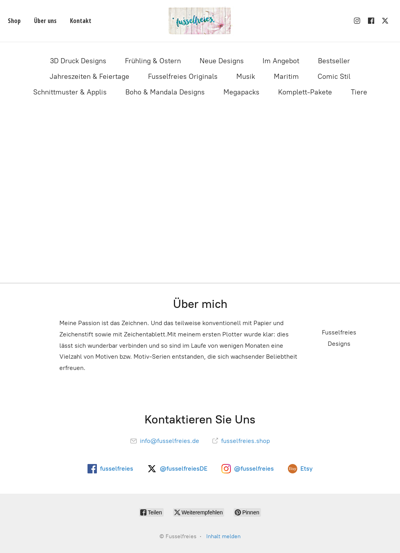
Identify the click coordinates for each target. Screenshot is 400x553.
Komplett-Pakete (305, 92)
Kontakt (80, 20)
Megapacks (241, 92)
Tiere (359, 92)
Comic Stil (334, 76)
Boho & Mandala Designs (165, 92)
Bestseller (334, 61)
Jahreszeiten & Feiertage (89, 76)
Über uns (45, 20)
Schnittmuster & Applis (70, 92)
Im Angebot (280, 61)
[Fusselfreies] (200, 21)
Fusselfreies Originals (183, 76)
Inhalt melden (223, 536)
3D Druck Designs (78, 61)
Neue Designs (222, 61)
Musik (245, 76)
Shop (14, 20)
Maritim (286, 76)
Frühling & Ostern (153, 61)
